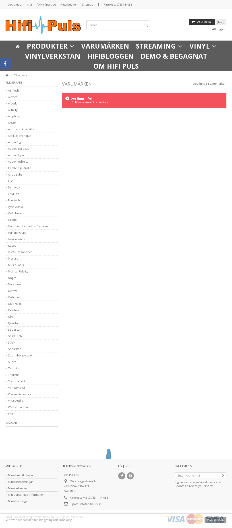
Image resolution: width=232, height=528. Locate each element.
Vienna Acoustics (19, 394)
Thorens (13, 375)
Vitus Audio (15, 401)
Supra (12, 362)
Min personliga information (26, 495)
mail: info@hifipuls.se (41, 4)
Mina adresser (18, 488)
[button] (50, 46)
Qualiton (14, 323)
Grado (12, 220)
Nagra (12, 278)
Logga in (219, 29)
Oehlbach (14, 297)
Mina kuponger (18, 501)
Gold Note (15, 213)
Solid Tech (15, 336)
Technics (14, 368)
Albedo (13, 103)
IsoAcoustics (16, 239)
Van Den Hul (16, 388)
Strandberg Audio (20, 355)
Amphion (14, 116)
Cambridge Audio (19, 168)
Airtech (12, 97)
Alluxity (13, 110)
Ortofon (13, 310)
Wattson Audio (18, 407)
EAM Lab (13, 194)
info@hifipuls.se (91, 504)
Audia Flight (15, 142)
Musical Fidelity (18, 271)
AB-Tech (13, 90)
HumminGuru (17, 233)
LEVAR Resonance (20, 252)
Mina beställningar (20, 475)
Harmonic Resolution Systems (28, 226)
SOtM (11, 342)
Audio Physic (16, 155)
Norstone (14, 284)
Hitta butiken (69, 4)
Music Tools (16, 265)
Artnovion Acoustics (21, 129)
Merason (14, 258)
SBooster (14, 330)
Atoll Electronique (19, 136)
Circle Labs (15, 174)
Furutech (14, 200)
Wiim (11, 413)
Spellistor (14, 349)
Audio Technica (18, 162)
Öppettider (15, 4)
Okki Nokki (15, 304)
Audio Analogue (18, 149)
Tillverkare (14, 82)
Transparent (16, 381)
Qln (10, 317)
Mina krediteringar (20, 482)
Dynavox (14, 187)
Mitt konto (14, 466)
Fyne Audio (15, 207)
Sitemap (87, 4)
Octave (13, 291)
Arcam (12, 123)
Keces (12, 246)
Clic (10, 181)
